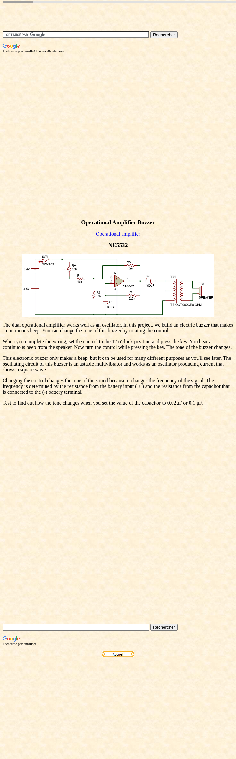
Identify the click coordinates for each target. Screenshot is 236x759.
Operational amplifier (118, 234)
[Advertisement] (69, 122)
